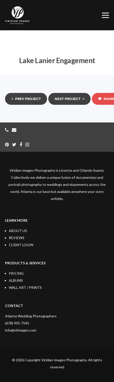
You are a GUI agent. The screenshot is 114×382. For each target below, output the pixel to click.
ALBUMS (16, 280)
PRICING (16, 273)
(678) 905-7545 (17, 323)
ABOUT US (18, 230)
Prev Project (26, 99)
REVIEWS (16, 238)
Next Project (69, 99)
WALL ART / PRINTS (25, 287)
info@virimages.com (20, 330)
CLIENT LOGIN (21, 245)
